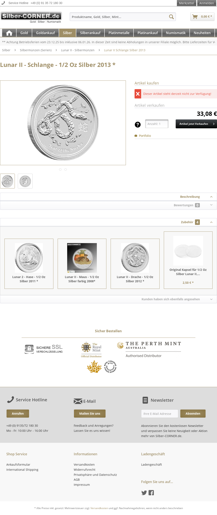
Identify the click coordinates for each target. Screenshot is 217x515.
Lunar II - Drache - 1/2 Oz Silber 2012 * (135, 279)
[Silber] (67, 33)
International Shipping (22, 470)
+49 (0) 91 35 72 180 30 (46, 3)
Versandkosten (84, 464)
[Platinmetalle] (119, 33)
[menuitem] (123, 18)
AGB (77, 480)
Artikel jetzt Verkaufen (196, 123)
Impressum (82, 485)
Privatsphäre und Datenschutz (95, 475)
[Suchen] (171, 16)
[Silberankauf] (90, 33)
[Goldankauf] (45, 33)
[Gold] (24, 33)
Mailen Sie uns (89, 413)
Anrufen (18, 413)
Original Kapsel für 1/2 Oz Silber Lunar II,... (188, 272)
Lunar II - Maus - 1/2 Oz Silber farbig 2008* (82, 279)
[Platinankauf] (148, 33)
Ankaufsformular (18, 464)
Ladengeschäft (151, 464)
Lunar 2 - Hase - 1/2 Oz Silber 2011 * (28, 279)
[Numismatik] (175, 33)
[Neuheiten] (202, 33)
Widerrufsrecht (84, 470)
